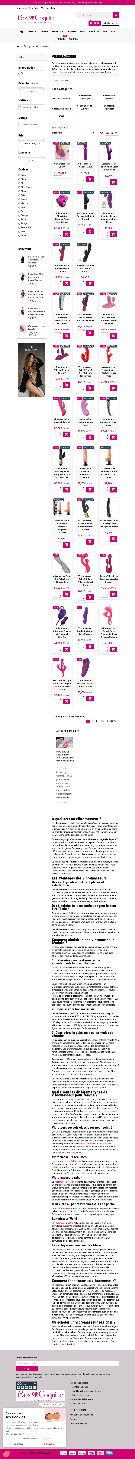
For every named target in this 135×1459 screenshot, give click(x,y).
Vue (101, 133)
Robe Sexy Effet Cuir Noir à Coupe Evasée (36, 277)
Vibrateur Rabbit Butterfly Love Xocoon (62, 268)
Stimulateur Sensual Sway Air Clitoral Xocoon (85, 683)
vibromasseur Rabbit (64, 1182)
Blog (53, 8)
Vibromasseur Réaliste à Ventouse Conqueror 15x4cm (62, 527)
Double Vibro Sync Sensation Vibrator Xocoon (109, 579)
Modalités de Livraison (82, 1399)
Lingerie (44, 31)
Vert (23, 231)
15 (102, 721)
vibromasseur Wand (63, 1223)
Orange (24, 215)
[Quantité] (79, 179)
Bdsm (82, 31)
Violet (24, 235)
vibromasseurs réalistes (66, 1161)
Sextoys (32, 31)
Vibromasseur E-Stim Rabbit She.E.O (85, 268)
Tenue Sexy (57, 31)
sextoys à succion (63, 1249)
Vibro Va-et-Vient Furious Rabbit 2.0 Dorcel (85, 216)
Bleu (23, 183)
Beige (23, 175)
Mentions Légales (80, 1387)
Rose (23, 219)
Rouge (24, 223)
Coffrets (71, 31)
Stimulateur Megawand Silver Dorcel (108, 422)
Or (22, 211)
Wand (61, 116)
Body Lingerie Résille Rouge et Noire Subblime (36, 294)
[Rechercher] (98, 15)
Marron (24, 203)
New (113, 31)
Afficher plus (60, 80)
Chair (23, 191)
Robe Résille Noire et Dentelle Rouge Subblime (36, 312)
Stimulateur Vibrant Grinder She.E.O (62, 370)
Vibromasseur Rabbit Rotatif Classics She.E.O (85, 318)
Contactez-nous (79, 1403)
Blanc (23, 179)
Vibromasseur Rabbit (61, 109)
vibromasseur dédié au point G (99, 1143)
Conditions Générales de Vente (86, 1391)
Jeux (105, 31)
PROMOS (61, 37)
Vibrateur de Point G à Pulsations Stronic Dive (62, 579)
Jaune (24, 199)
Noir (23, 207)
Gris (23, 195)
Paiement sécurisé (80, 1395)
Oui (22, 73)
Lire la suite (61, 802)
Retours (73, 1419)
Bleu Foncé (26, 187)
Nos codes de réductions (81, 1415)
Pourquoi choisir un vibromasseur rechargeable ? (64, 757)
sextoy (63, 72)
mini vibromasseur (63, 1208)
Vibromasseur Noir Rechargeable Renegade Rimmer (108, 524)
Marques (45, 8)
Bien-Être (94, 31)
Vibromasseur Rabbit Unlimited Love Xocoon (85, 631)
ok (26, 1369)
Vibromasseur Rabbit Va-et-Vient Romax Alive (109, 167)
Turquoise (26, 227)
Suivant (112, 721)
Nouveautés (21, 8)
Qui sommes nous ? (79, 1423)
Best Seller (34, 8)
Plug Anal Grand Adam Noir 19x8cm (36, 260)
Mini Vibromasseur (61, 98)
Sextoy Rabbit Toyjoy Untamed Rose (85, 422)
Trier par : (57, 133)
